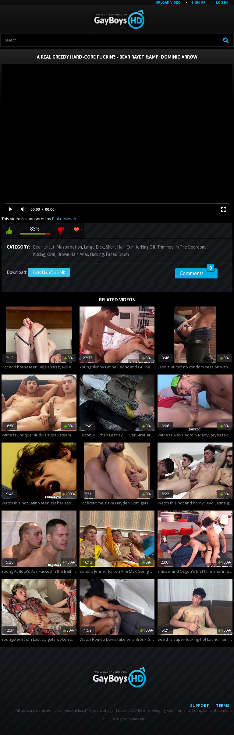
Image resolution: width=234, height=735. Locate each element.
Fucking (97, 254)
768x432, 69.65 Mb (49, 272)
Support (199, 705)
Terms (222, 705)
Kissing (39, 254)
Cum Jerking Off (140, 247)
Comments (197, 272)
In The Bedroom (190, 247)
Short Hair (115, 247)
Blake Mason (64, 218)
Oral (51, 254)
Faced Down (117, 254)
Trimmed (165, 247)
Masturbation (69, 247)
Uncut (49, 247)
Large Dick (94, 247)
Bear (37, 247)
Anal (84, 254)
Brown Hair (67, 254)
